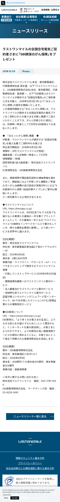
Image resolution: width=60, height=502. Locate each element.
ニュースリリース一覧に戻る (30, 416)
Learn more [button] (7, 494)
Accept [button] (14, 498)
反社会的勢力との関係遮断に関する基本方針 (30, 468)
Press (26, 71)
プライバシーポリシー (30, 463)
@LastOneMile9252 (16, 3)
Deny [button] (6, 498)
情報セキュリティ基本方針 (30, 458)
